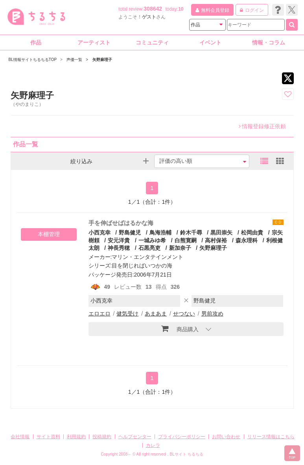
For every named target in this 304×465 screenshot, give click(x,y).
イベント (210, 42)
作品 (35, 42)
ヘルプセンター (134, 436)
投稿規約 (101, 436)
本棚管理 (49, 234)
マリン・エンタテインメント (147, 257)
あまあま (156, 313)
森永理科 (247, 240)
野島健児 (130, 232)
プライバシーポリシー (181, 436)
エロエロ (99, 313)
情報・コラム (268, 42)
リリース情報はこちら (271, 436)
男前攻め (212, 313)
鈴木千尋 (191, 232)
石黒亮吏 (149, 248)
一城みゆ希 (152, 240)
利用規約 (76, 436)
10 (180, 9)
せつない (184, 313)
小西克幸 (99, 232)
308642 (153, 9)
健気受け (127, 313)
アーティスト (94, 42)
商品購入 (180, 328)
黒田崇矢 (221, 232)
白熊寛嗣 (186, 240)
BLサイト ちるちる (186, 454)
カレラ (153, 445)
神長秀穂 (119, 248)
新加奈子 (180, 248)
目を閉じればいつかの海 (142, 265)
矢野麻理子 (213, 248)
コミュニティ (152, 42)
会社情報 (20, 436)
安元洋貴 (119, 240)
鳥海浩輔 (160, 232)
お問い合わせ (226, 436)
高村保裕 (216, 240)
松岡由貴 (252, 232)
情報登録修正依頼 (262, 126)
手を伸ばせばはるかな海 (120, 223)
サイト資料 (48, 436)
